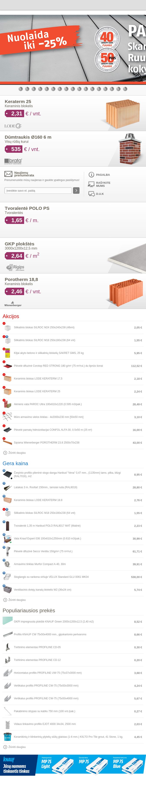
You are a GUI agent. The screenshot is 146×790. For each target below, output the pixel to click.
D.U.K (100, 193)
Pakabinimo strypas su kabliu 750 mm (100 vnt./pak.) (44, 711)
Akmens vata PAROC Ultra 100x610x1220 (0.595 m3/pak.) (48, 404)
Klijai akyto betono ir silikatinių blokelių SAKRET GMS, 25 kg (49, 353)
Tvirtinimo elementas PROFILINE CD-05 (37, 647)
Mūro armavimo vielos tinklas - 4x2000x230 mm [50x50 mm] (48, 417)
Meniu (141, 4)
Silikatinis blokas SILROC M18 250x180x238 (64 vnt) (44, 340)
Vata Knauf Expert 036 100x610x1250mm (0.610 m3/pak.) (47, 538)
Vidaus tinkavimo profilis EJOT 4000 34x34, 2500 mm (45, 724)
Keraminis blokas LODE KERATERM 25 (37, 391)
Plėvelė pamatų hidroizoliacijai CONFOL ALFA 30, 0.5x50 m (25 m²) (53, 429)
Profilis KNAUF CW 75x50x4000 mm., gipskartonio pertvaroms (50, 634)
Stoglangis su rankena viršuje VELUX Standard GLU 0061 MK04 (51, 576)
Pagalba (103, 174)
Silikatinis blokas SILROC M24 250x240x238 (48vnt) (44, 327)
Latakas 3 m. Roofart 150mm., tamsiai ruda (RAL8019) (45, 487)
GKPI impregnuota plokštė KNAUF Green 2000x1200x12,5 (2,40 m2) (54, 621)
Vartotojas (124, 4)
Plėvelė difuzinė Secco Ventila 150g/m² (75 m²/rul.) (43, 551)
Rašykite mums (103, 184)
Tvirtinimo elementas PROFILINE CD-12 (37, 660)
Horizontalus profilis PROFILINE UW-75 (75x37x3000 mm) (48, 672)
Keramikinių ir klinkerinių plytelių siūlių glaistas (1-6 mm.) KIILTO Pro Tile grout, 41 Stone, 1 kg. (68, 736)
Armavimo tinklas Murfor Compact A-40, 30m (40, 564)
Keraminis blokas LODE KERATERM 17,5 (38, 378)
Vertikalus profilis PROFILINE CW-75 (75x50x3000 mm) (46, 685)
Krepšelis (132, 4)
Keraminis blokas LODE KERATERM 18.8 (38, 500)
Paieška (115, 4)
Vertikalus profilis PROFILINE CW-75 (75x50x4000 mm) (46, 698)
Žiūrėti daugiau (17, 452)
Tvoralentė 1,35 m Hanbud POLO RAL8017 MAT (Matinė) (47, 525)
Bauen (14, 4)
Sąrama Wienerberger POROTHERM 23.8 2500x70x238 (46, 442)
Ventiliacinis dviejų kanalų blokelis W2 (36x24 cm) (42, 589)
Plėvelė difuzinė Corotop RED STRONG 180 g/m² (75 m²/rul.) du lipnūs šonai (58, 365)
